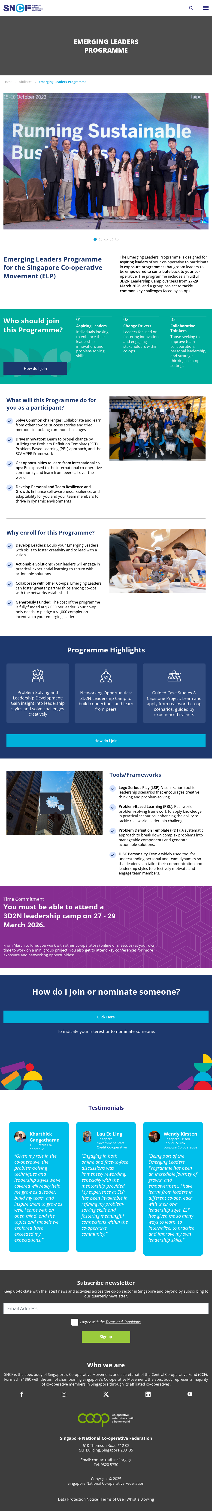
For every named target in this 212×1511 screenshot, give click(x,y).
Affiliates (25, 82)
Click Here (106, 1017)
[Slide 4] (111, 239)
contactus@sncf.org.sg (111, 1459)
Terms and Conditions (123, 1321)
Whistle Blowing (140, 1499)
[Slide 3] (106, 239)
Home (7, 82)
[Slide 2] (100, 239)
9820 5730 (109, 1464)
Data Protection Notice (78, 1499)
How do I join (35, 368)
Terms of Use (112, 1499)
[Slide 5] (116, 239)
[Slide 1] (95, 239)
